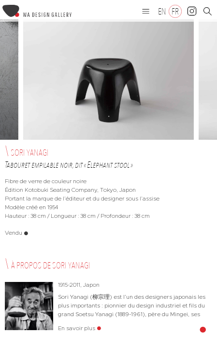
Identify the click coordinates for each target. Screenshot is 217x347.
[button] (146, 11)
